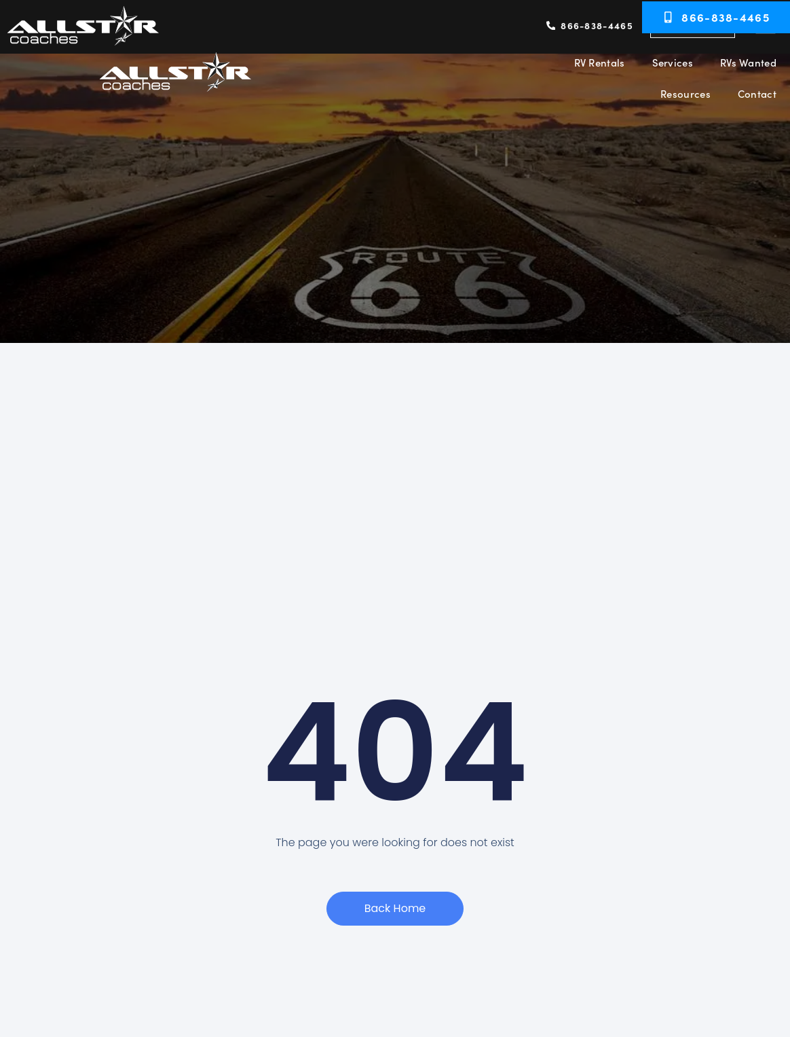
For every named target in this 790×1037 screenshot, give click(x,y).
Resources (685, 93)
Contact (757, 93)
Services (672, 62)
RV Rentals (599, 62)
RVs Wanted (748, 62)
